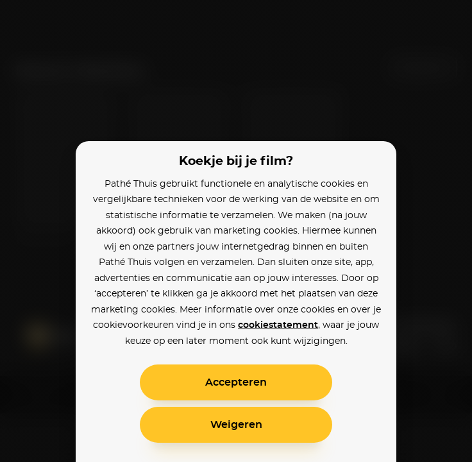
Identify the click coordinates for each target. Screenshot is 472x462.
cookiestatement (278, 325)
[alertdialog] (236, 231)
